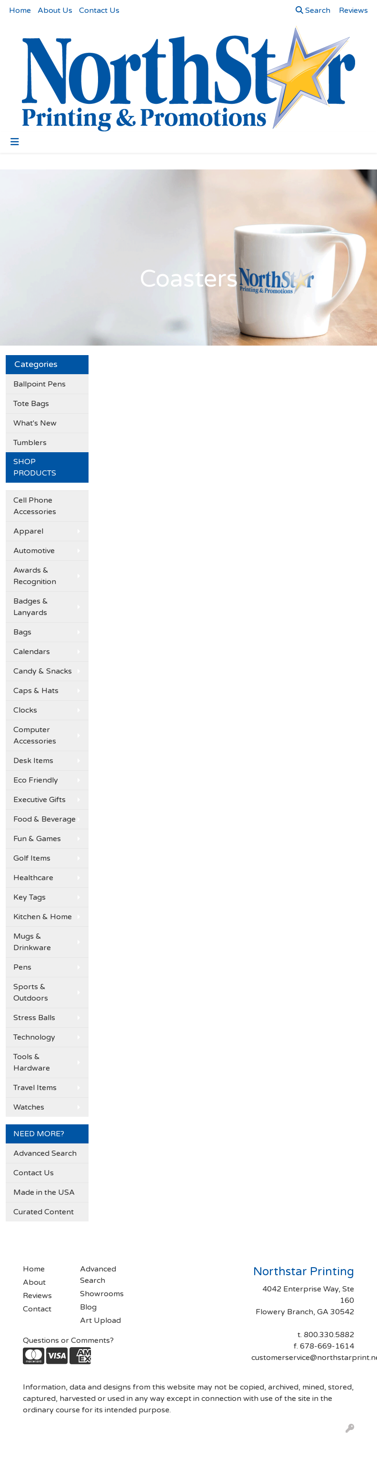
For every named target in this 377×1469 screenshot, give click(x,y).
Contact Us (99, 10)
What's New (35, 423)
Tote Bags (31, 403)
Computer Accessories (34, 735)
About (34, 1282)
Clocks (25, 710)
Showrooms (102, 1294)
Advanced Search (45, 1153)
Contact (37, 1309)
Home (20, 10)
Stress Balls (34, 1017)
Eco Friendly (35, 780)
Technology (34, 1037)
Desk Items (33, 760)
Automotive (34, 551)
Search (313, 10)
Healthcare (33, 878)
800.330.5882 (329, 1335)
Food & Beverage (44, 819)
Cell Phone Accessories (34, 506)
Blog (88, 1307)
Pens (22, 967)
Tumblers (30, 442)
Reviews (37, 1295)
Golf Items (31, 858)
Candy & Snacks (42, 671)
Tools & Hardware (31, 1062)
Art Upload (100, 1320)
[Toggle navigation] (15, 142)
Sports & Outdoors (30, 992)
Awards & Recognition (34, 576)
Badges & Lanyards (30, 606)
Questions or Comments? (68, 1340)
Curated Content (43, 1212)
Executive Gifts (39, 799)
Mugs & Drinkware (32, 942)
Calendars (31, 651)
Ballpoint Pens (39, 384)
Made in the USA (44, 1192)
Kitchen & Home (42, 917)
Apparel (28, 531)
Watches (28, 1107)
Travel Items (35, 1087)
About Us (55, 10)
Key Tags (29, 897)
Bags (22, 632)
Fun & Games (37, 839)
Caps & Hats (36, 690)
